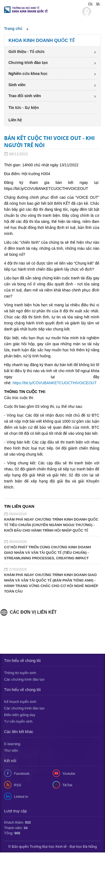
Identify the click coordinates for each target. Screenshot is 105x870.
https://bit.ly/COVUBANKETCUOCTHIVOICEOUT (55, 383)
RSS (17, 785)
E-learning (12, 744)
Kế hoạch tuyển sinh (20, 702)
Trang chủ (13, 28)
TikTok (67, 785)
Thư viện (11, 750)
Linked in (21, 797)
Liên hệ (15, 120)
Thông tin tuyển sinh (20, 673)
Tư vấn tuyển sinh (18, 721)
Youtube (68, 773)
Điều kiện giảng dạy (19, 715)
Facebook (21, 773)
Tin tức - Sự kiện (23, 107)
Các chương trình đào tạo (24, 679)
